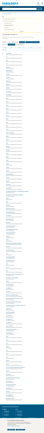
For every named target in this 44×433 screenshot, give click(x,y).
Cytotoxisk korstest (10, 398)
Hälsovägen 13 (6, 415)
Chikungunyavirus (9, 219)
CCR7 (7, 98)
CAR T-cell (8, 81)
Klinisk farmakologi (15, 42)
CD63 (7, 156)
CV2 (7, 350)
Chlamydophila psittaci (10, 232)
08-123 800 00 (6, 412)
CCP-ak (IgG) (8, 94)
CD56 (7, 153)
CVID (7, 353)
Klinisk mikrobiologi (11, 44)
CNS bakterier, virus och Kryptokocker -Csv (14, 274)
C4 (6, 63)
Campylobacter (9, 70)
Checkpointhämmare (10, 208)
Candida (7, 77)
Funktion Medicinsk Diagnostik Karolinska (15, 12)
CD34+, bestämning (10, 132)
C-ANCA (7, 74)
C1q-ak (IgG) (8, 53)
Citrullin (7, 246)
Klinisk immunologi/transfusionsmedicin (32, 42)
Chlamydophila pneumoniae (11, 229)
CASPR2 (7, 87)
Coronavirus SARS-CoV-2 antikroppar (13, 301)
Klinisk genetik (22, 42)
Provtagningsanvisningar (6, 13)
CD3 (7, 122)
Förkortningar (6, 27)
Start (4, 12)
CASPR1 (7, 84)
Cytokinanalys (9, 388)
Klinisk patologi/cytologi (20, 44)
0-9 (40, 47)
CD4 (7, 143)
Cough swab (8, 308)
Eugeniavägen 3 (20, 415)
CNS (7, 270)
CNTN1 (7, 281)
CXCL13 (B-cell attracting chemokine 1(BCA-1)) (15, 367)
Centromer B (8, 188)
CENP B (7, 181)
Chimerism (8, 222)
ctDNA (7, 346)
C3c (7, 60)
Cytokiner (8, 391)
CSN (7, 336)
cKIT (7, 253)
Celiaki (7, 167)
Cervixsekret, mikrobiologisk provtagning (14, 194)
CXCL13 (7, 364)
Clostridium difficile (10, 260)
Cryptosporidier (9, 332)
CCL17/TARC (8, 91)
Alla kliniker (5, 42)
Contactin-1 (8, 291)
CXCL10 (7, 360)
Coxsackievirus (9, 319)
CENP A (7, 177)
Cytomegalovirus (9, 395)
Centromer (8, 184)
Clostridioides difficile (10, 257)
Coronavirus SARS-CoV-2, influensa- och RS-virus (15, 305)
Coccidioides (8, 288)
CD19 (7, 108)
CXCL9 (7, 370)
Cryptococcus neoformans (11, 329)
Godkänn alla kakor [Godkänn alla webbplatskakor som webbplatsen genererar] (20, 429)
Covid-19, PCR (9, 315)
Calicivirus (8, 67)
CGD (7, 201)
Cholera (7, 236)
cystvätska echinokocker (11, 384)
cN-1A (7, 267)
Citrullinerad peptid (10, 250)
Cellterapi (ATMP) (9, 174)
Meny (42, 4)
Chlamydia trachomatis (10, 226)
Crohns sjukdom (9, 326)
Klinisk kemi (5, 44)
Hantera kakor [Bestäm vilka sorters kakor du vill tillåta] (11, 429)
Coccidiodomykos (9, 284)
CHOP (7, 239)
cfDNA (7, 198)
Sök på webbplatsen (6, 8)
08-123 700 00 (19, 412)
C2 (6, 56)
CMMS (9, 42)
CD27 (7, 119)
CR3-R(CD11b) (9, 322)
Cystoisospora (9, 381)
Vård (6, 12)
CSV (7, 339)
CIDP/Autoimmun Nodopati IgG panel (13, 243)
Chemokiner (8, 215)
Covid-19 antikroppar (10, 312)
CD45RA (7, 146)
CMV (7, 263)
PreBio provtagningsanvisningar (9, 29)
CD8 (7, 160)
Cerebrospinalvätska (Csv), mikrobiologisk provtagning (17, 191)
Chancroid (8, 205)
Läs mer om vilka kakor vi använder (13, 425)
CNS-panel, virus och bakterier (12, 277)
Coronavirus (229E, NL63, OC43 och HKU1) (14, 298)
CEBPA (7, 163)
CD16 (7, 105)
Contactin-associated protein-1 (12, 295)
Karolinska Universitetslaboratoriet (29, 12)
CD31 (7, 129)
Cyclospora (8, 374)
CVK (7, 357)
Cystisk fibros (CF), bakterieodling (13, 377)
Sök (39, 8)
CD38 (7, 136)
